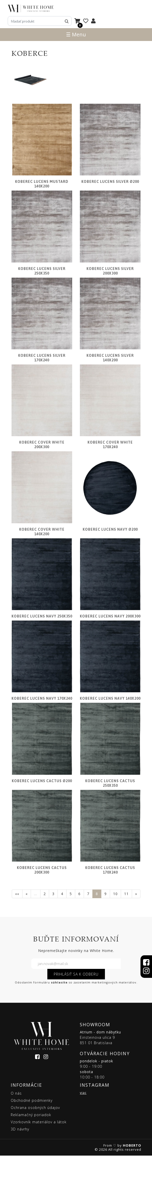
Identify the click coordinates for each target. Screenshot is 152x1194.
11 (126, 932)
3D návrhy (20, 1167)
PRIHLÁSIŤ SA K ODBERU (76, 1012)
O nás (16, 1131)
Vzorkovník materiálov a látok (39, 1160)
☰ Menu (76, 34)
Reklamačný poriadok (31, 1153)
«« (17, 932)
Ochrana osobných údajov (35, 1146)
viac (83, 1131)
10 (115, 932)
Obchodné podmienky (31, 1138)
